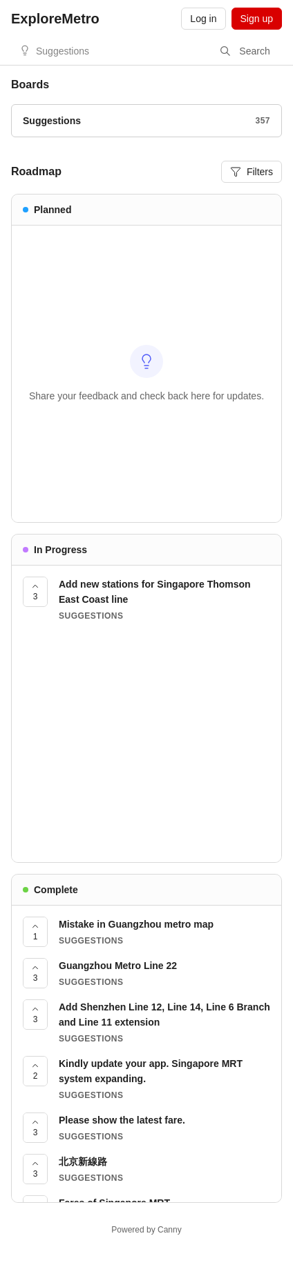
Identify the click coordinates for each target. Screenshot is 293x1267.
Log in (203, 18)
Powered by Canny (146, 1230)
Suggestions (62, 51)
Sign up (256, 18)
